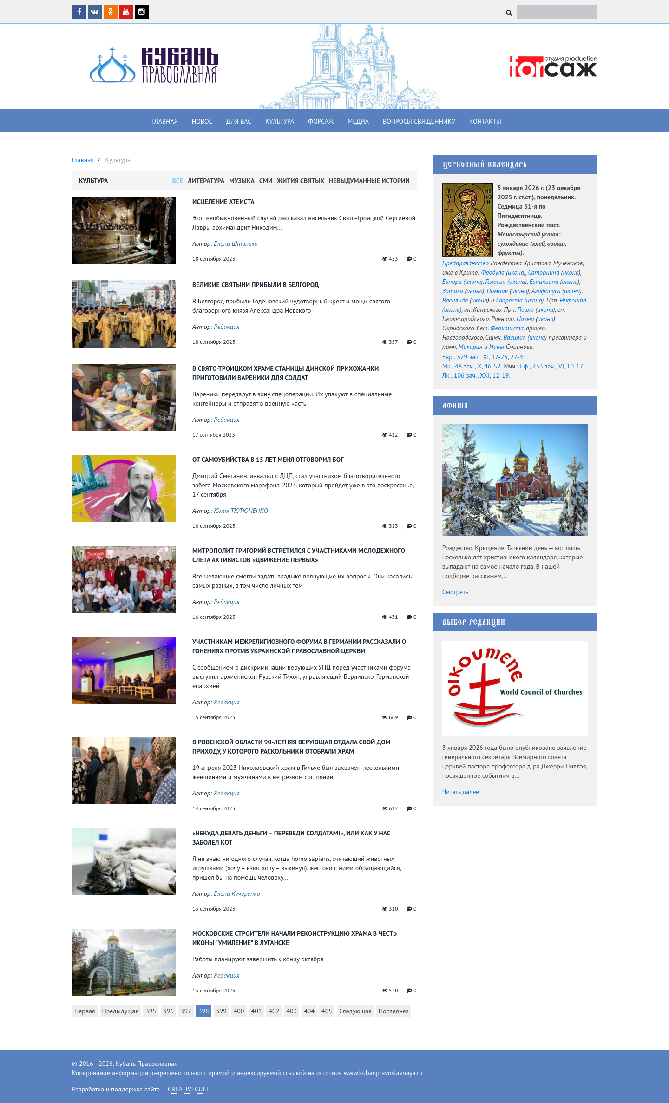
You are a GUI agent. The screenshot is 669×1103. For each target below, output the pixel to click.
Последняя (394, 1011)
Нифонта (572, 300)
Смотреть (455, 592)
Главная (164, 121)
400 (239, 1011)
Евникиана (543, 281)
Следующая (355, 1011)
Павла (525, 309)
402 (274, 1011)
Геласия (495, 281)
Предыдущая (120, 1011)
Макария (470, 346)
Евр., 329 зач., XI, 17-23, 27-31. (485, 357)
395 (150, 1011)
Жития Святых (300, 181)
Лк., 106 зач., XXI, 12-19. (476, 375)
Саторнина (543, 272)
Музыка (242, 181)
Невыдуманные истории (369, 181)
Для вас (238, 121)
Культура (279, 121)
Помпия (497, 291)
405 (326, 1011)
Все (177, 181)
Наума (525, 319)
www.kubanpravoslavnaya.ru (383, 1073)
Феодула (493, 272)
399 (221, 1011)
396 (168, 1011)
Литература (206, 181)
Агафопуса (545, 291)
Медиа (358, 121)
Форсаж (321, 121)
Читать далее (460, 792)
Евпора (452, 281)
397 (186, 1011)
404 (309, 1011)
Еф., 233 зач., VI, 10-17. (552, 366)
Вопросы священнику (419, 121)
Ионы (496, 346)
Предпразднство (465, 263)
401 (256, 1011)
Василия (514, 337)
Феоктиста (507, 328)
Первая (84, 1011)
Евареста (509, 300)
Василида (455, 300)
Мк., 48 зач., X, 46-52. (472, 366)
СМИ (265, 181)
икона (516, 272)
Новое (202, 121)
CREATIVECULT (188, 1089)
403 (291, 1011)
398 (203, 1011)
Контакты (485, 121)
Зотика (452, 291)
